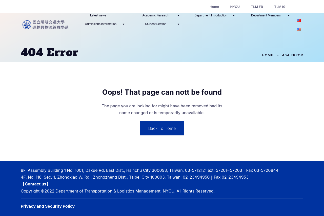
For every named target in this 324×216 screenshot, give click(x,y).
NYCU (235, 7)
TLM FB (257, 7)
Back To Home (162, 128)
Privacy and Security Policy (48, 206)
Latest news (98, 15)
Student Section (155, 24)
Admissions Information (100, 24)
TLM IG (280, 7)
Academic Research (155, 15)
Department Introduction (210, 15)
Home (214, 7)
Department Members (266, 15)
